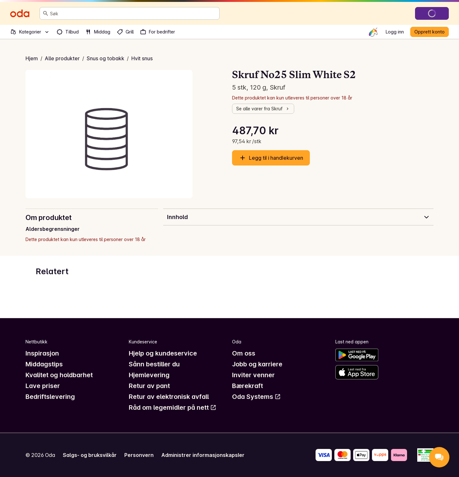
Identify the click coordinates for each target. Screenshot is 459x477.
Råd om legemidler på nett (172, 407)
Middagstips (44, 364)
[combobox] (133, 13)
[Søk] (45, 13)
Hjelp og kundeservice (163, 353)
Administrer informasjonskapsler (202, 455)
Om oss (243, 353)
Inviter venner (253, 375)
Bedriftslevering (50, 396)
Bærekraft (247, 386)
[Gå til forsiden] (19, 13)
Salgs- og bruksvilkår (90, 455)
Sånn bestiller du (154, 364)
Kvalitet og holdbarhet (59, 375)
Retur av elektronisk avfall (169, 396)
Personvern (139, 455)
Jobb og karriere (257, 364)
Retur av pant (149, 386)
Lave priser (43, 386)
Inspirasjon (42, 353)
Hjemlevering (149, 375)
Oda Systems (256, 396)
